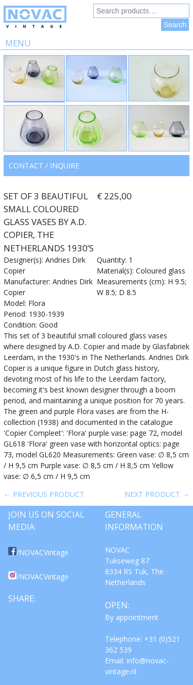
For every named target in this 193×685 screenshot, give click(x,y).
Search (175, 25)
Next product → (157, 494)
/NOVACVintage (38, 552)
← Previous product (44, 494)
